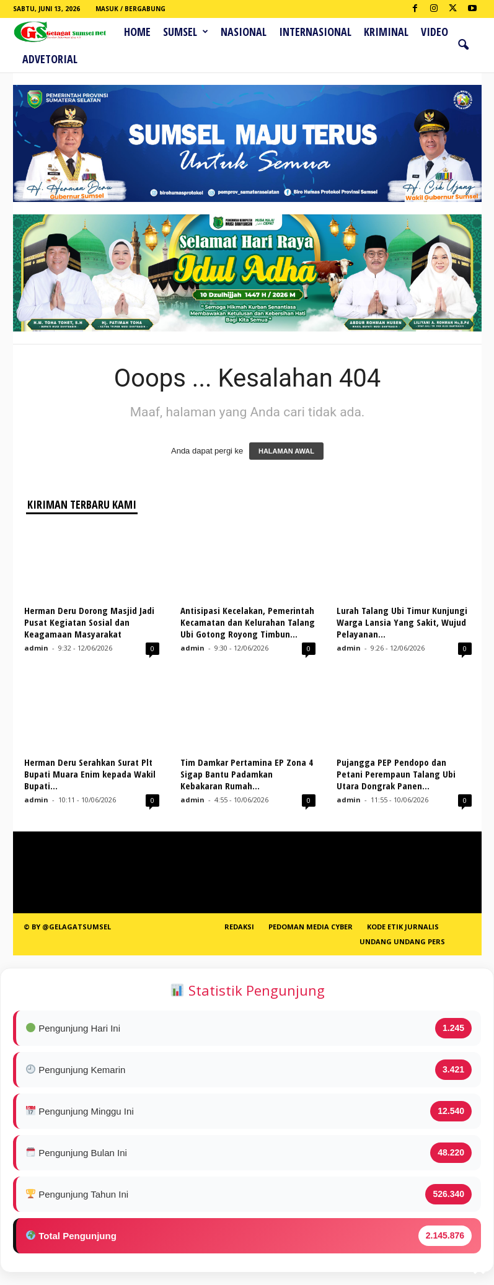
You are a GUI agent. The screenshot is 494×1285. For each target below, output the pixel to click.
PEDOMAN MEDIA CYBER (310, 926)
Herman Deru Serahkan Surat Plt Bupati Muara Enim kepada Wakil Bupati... (90, 774)
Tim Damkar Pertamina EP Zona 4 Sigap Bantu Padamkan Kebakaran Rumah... (246, 774)
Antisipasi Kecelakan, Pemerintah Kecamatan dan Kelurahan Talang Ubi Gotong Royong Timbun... (247, 622)
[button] (463, 45)
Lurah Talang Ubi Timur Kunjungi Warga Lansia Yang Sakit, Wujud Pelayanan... (402, 622)
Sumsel (185, 31)
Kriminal (386, 31)
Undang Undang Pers (402, 941)
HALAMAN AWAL (286, 451)
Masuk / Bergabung (130, 8)
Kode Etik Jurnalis (403, 926)
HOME (137, 31)
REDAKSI (239, 926)
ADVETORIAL (49, 58)
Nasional (244, 31)
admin (36, 647)
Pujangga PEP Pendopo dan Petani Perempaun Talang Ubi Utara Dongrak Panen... (396, 774)
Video (434, 31)
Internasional (315, 31)
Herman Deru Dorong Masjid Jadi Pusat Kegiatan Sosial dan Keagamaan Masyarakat (89, 622)
